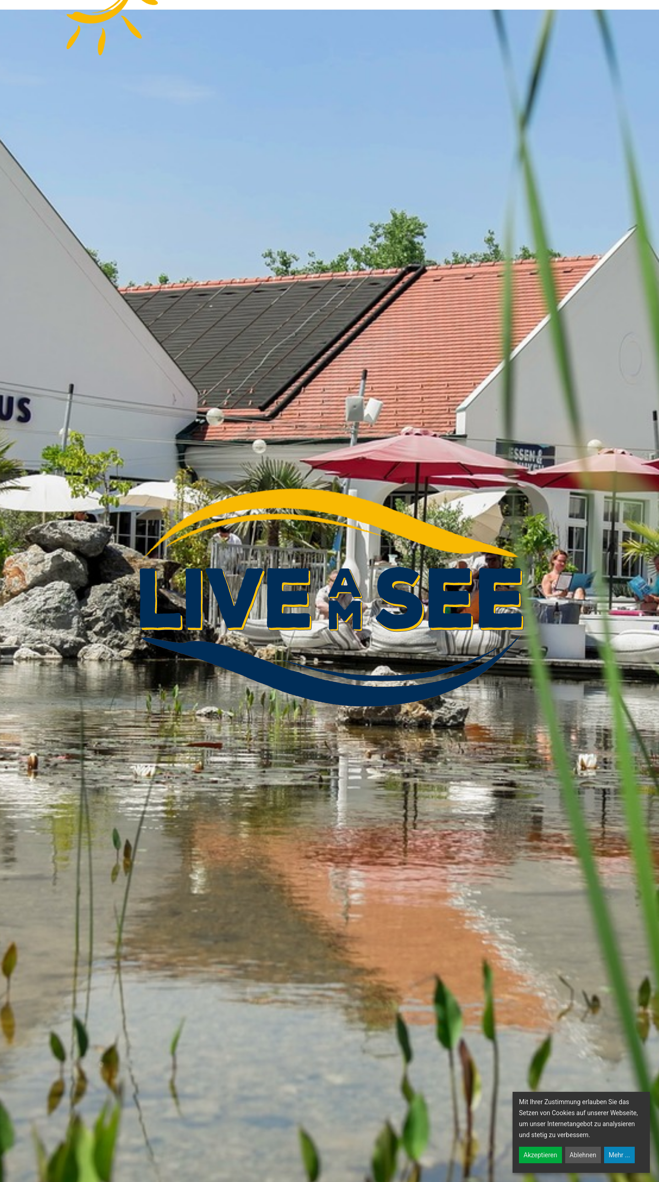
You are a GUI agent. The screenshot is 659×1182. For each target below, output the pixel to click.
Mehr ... (619, 1155)
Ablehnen (583, 1155)
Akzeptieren (540, 1155)
